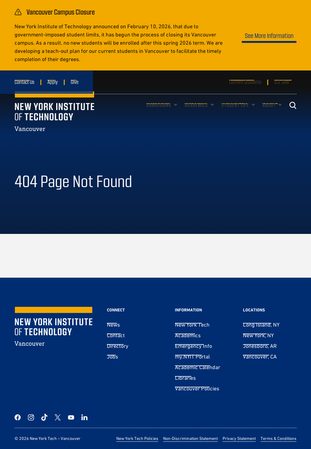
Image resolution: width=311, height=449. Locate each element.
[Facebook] (18, 417)
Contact (116, 335)
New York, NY (258, 335)
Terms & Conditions (278, 438)
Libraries (185, 378)
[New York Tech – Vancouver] (54, 120)
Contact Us (24, 82)
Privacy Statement (239, 438)
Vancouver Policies (197, 388)
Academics (196, 114)
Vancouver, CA (260, 356)
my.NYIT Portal (192, 356)
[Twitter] (58, 417)
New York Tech (192, 324)
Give (74, 82)
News (113, 324)
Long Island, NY (261, 324)
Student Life (235, 114)
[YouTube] (71, 417)
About (269, 114)
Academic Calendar (197, 367)
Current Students (245, 82)
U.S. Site (281, 82)
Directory (117, 346)
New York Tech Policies (137, 438)
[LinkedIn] (84, 417)
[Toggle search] (292, 114)
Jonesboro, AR (260, 346)
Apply (52, 82)
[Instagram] (31, 417)
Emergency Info (193, 346)
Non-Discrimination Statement (190, 438)
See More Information (269, 35)
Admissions (158, 114)
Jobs (112, 356)
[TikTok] (44, 417)
